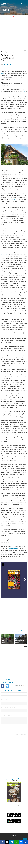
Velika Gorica (4, 254)
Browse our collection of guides (13, 806)
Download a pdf (14, 781)
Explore (14, 835)
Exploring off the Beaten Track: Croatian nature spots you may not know (20, 640)
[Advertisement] (14, 33)
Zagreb (13, 199)
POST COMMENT (21, 736)
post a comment (5, 66)
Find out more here (17, 838)
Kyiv (25, 91)
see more (24, 645)
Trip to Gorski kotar (5, 639)
